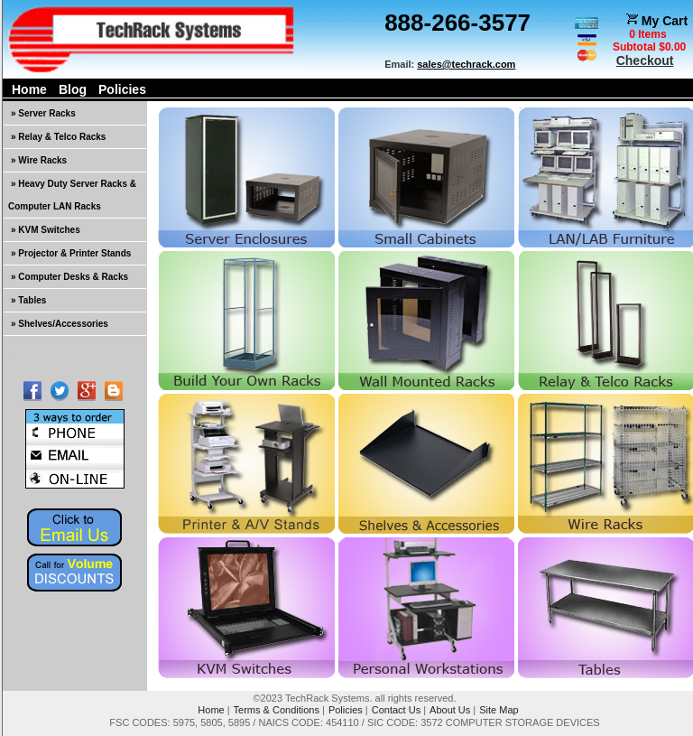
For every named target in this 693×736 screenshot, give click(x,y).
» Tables (28, 300)
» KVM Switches (45, 230)
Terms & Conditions (276, 709)
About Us (450, 709)
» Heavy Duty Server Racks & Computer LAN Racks (72, 195)
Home (29, 89)
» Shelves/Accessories (59, 324)
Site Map (498, 709)
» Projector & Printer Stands (71, 253)
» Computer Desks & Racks (69, 277)
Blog (73, 89)
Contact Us (396, 709)
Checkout (645, 60)
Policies (122, 89)
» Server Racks (43, 113)
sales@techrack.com (466, 64)
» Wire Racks (39, 160)
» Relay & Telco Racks (58, 137)
